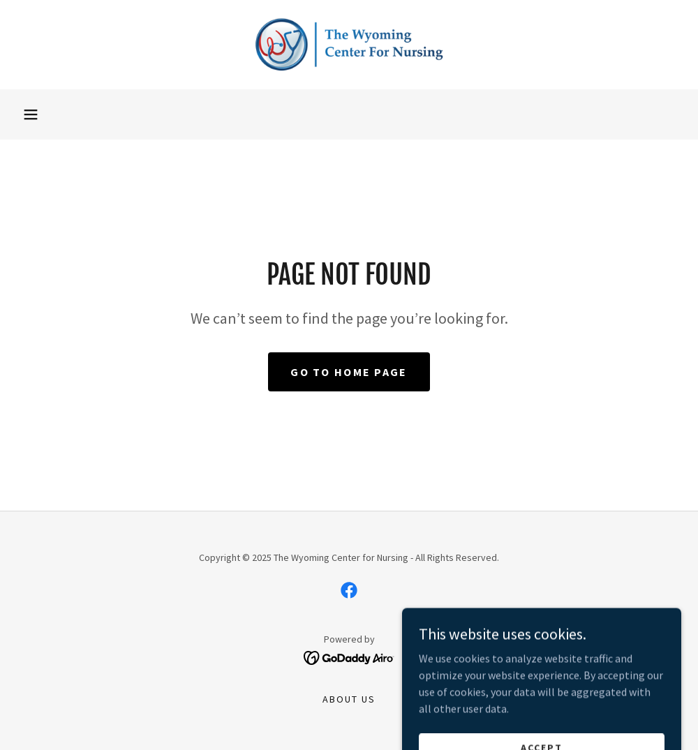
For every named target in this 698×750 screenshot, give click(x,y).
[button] (31, 114)
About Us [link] (349, 699)
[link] (349, 45)
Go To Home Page (348, 372)
